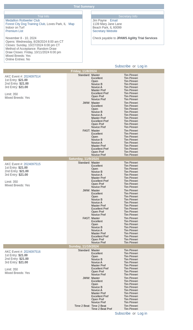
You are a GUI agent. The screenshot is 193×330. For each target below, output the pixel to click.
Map (70, 24)
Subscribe (123, 66)
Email (112, 20)
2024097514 (32, 76)
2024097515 (32, 164)
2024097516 (32, 251)
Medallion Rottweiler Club (23, 20)
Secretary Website (105, 31)
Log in (142, 66)
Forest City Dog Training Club (25, 24)
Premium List (14, 31)
